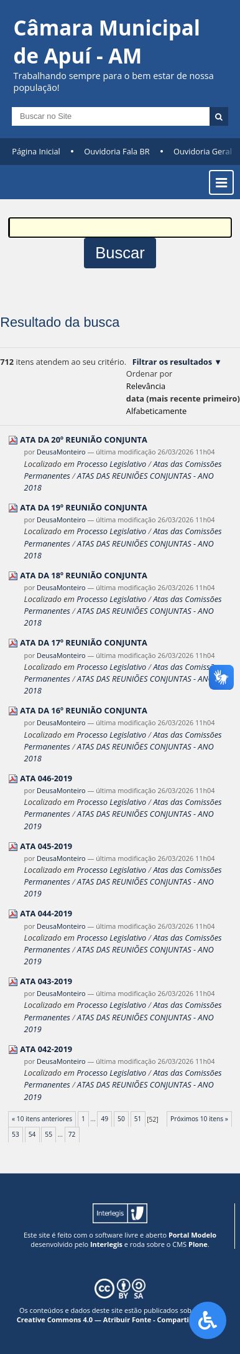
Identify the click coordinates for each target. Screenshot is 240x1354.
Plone (198, 1244)
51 (138, 1118)
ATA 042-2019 (46, 1049)
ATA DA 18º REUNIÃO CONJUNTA (83, 575)
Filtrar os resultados (172, 361)
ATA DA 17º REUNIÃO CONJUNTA (83, 642)
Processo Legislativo (111, 463)
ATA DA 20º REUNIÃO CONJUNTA (83, 439)
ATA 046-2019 (46, 778)
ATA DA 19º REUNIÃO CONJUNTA (83, 507)
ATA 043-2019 (46, 981)
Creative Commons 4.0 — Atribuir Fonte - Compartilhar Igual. (120, 1319)
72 (72, 1134)
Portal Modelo (192, 1234)
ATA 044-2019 (46, 913)
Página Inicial (36, 151)
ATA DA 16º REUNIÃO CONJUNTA (83, 710)
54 (32, 1134)
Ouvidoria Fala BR (116, 151)
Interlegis (106, 1244)
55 (48, 1134)
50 (121, 1118)
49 (104, 1118)
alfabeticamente (156, 410)
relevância (145, 386)
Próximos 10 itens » (199, 1118)
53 (15, 1134)
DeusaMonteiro (61, 451)
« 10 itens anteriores (42, 1118)
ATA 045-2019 (46, 846)
